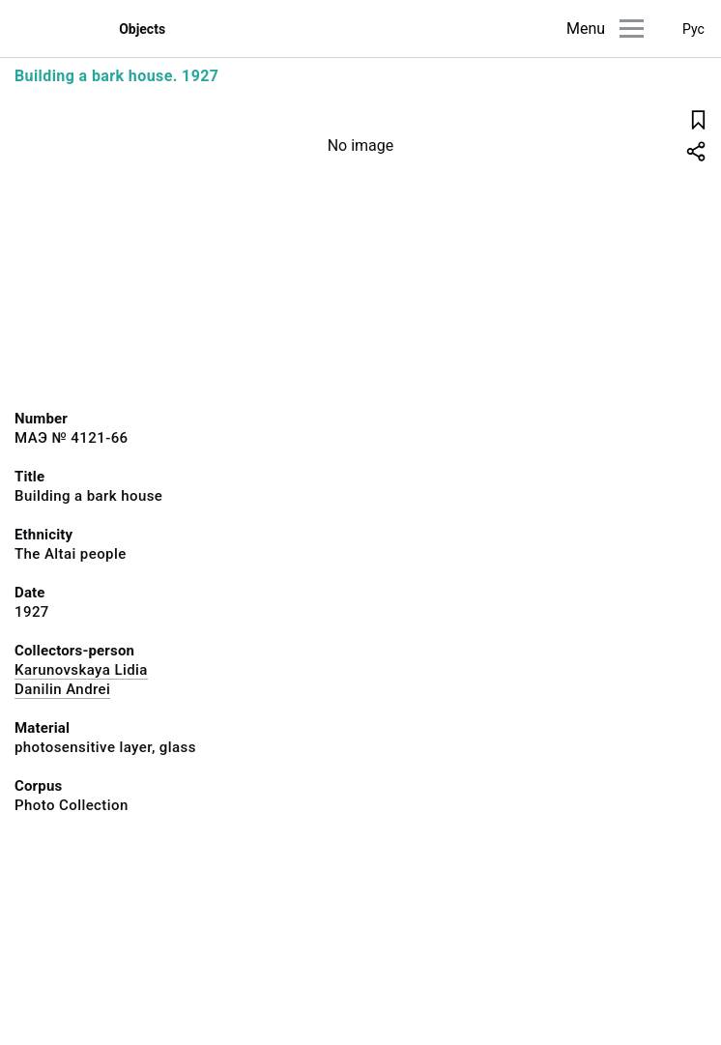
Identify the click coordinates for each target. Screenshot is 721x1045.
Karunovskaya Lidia (81, 670)
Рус (693, 29)
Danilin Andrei (62, 689)
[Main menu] (631, 28)
